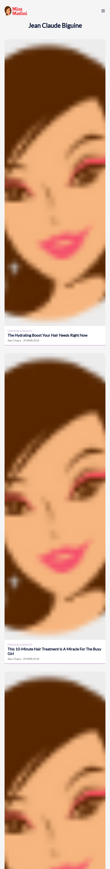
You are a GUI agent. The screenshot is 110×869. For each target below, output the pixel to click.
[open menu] (103, 11)
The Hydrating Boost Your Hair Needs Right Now (47, 335)
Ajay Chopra (14, 340)
